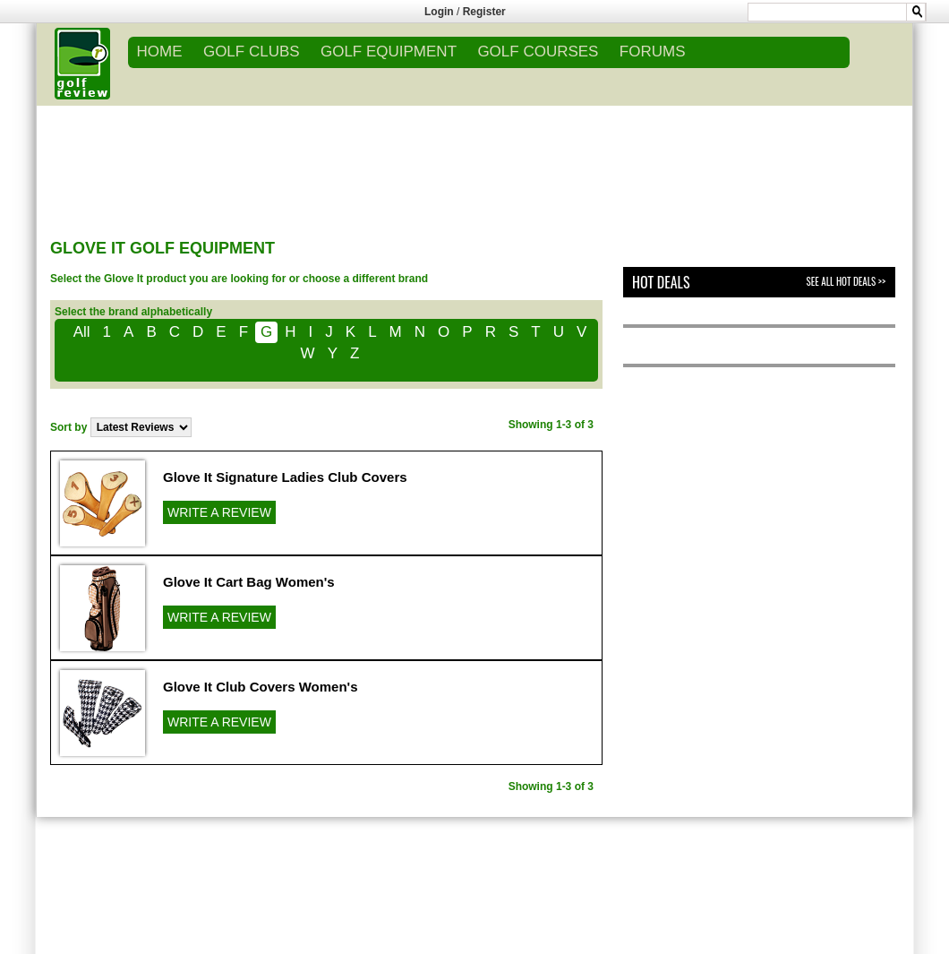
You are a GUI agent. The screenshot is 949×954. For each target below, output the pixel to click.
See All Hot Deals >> (846, 281)
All (81, 331)
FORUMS (653, 51)
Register (484, 11)
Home (160, 51)
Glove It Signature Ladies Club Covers (285, 477)
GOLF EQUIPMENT (389, 51)
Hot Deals (661, 282)
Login (439, 11)
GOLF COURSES (537, 51)
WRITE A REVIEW (219, 512)
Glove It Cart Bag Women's (249, 581)
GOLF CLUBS (251, 51)
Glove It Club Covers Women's (260, 686)
